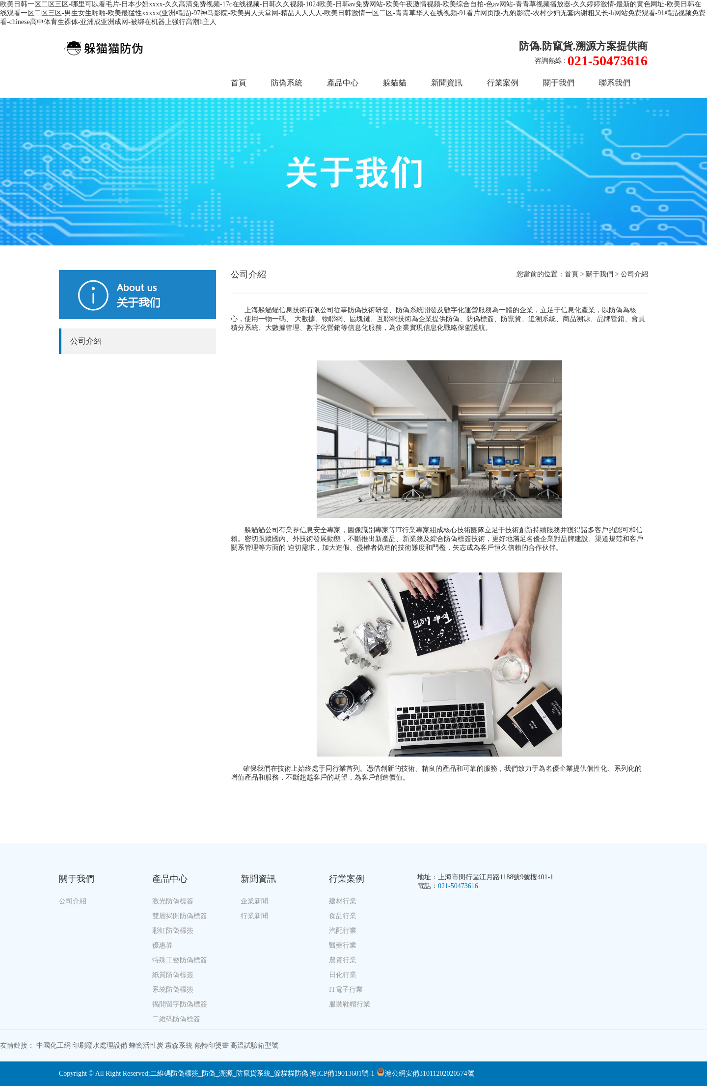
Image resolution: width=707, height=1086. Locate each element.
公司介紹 (86, 341)
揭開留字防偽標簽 (179, 1004)
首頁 (238, 83)
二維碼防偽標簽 (176, 1019)
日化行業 (342, 974)
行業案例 (502, 83)
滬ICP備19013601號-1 (342, 1073)
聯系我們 (614, 83)
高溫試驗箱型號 (254, 1045)
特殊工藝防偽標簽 (179, 960)
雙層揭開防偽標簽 (179, 916)
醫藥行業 (342, 945)
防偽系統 (286, 83)
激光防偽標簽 (172, 901)
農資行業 (342, 960)
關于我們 (558, 83)
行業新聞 (254, 916)
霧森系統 (178, 1045)
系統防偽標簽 (172, 989)
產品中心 (342, 83)
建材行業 (342, 901)
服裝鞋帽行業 (349, 1004)
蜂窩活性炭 (146, 1045)
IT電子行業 (346, 989)
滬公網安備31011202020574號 (425, 1073)
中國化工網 (53, 1045)
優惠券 (162, 945)
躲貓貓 (395, 83)
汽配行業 (342, 930)
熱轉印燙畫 (211, 1045)
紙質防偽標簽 (172, 974)
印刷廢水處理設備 (99, 1045)
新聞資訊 (446, 83)
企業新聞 (254, 901)
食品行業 (342, 916)
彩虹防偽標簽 (172, 930)
